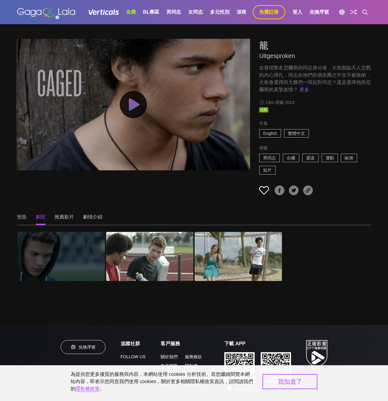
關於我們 (169, 356)
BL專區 (151, 12)
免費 (131, 12)
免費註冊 (269, 12)
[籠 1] (61, 256)
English (270, 133)
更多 (304, 89)
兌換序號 (319, 12)
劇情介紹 (92, 216)
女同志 (195, 12)
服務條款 (193, 356)
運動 (330, 157)
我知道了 (290, 381)
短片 (267, 170)
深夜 (241, 12)
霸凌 (310, 157)
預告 (22, 216)
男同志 (173, 12)
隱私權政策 (87, 388)
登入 (297, 12)
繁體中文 (296, 133)
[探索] (353, 12)
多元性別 (219, 12)
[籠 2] (149, 256)
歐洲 (349, 157)
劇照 (40, 216)
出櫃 (291, 157)
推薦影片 (64, 216)
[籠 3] (238, 256)
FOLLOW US (133, 356)
